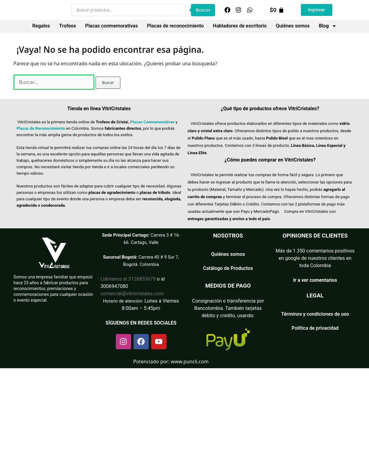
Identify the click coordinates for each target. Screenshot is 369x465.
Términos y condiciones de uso (315, 314)
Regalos (41, 26)
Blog (328, 26)
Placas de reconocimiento (175, 26)
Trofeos (67, 26)
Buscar (202, 10)
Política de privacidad (314, 328)
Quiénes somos (293, 26)
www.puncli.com (190, 361)
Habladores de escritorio (240, 26)
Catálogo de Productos (228, 268)
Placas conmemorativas (111, 26)
